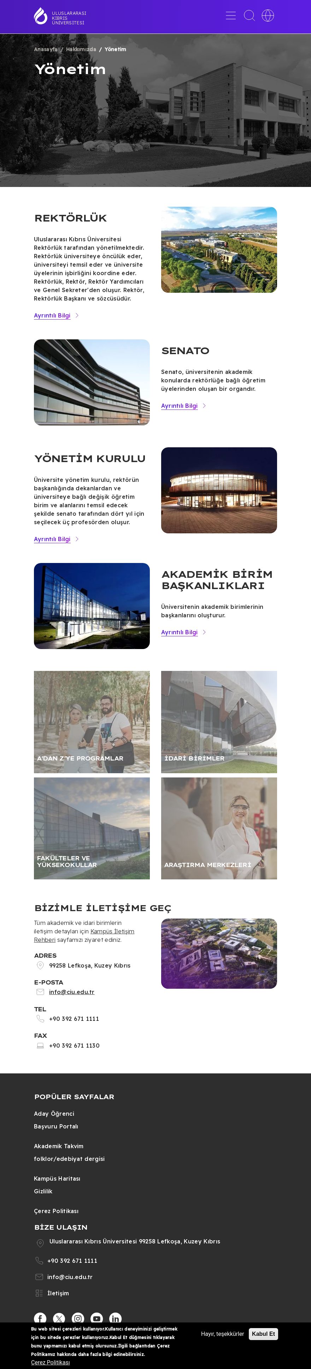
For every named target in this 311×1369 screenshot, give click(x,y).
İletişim (58, 1293)
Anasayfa (46, 49)
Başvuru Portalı (56, 1126)
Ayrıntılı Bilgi (52, 315)
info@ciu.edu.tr (72, 991)
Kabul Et (263, 1334)
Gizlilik (43, 1191)
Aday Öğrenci (54, 1113)
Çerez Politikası (56, 1210)
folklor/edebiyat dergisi (69, 1158)
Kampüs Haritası (57, 1178)
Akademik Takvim (59, 1146)
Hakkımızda (81, 49)
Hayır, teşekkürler (222, 1334)
